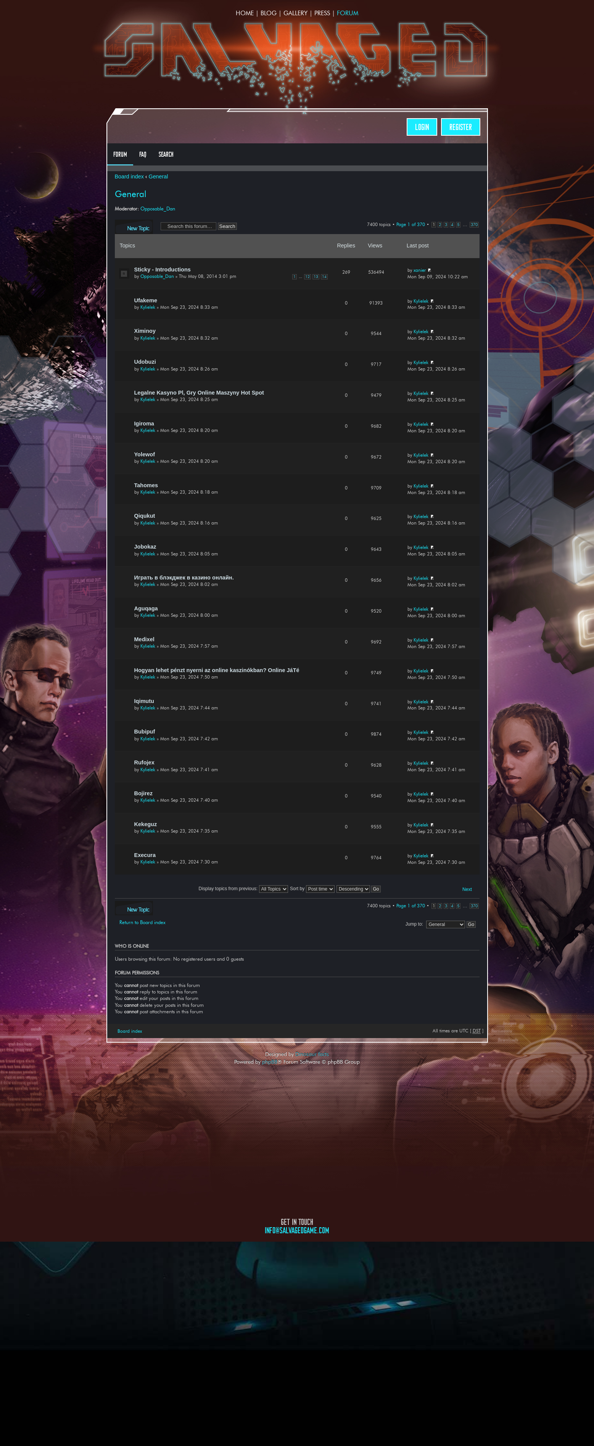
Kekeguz (145, 824)
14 (324, 276)
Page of (410, 224)
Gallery (295, 13)
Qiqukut (144, 516)
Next (467, 889)
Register (460, 127)
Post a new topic (134, 227)
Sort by (312, 888)
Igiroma (144, 423)
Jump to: (414, 924)
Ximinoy (145, 331)
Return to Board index (142, 922)
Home (245, 13)
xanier (420, 270)
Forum (347, 13)
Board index (129, 176)
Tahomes (146, 485)
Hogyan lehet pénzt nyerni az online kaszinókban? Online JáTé (216, 670)
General (158, 176)
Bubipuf (144, 732)
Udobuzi (145, 362)
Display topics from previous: (243, 888)
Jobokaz (145, 547)
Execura (145, 855)
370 (474, 224)
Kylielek (147, 307)
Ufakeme (146, 300)
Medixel (144, 639)
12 (307, 276)
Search (166, 154)
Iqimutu (144, 701)
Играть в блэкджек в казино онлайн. (184, 578)
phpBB (269, 1061)
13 (316, 276)
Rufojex (144, 762)
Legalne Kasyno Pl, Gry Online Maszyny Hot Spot (199, 393)
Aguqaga (146, 608)
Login (422, 127)
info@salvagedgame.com (297, 1230)
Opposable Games (297, 1299)
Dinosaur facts (312, 1054)
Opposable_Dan (157, 208)
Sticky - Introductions (162, 269)
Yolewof (144, 454)
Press (322, 13)
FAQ (142, 154)
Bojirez (143, 793)
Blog (269, 13)
